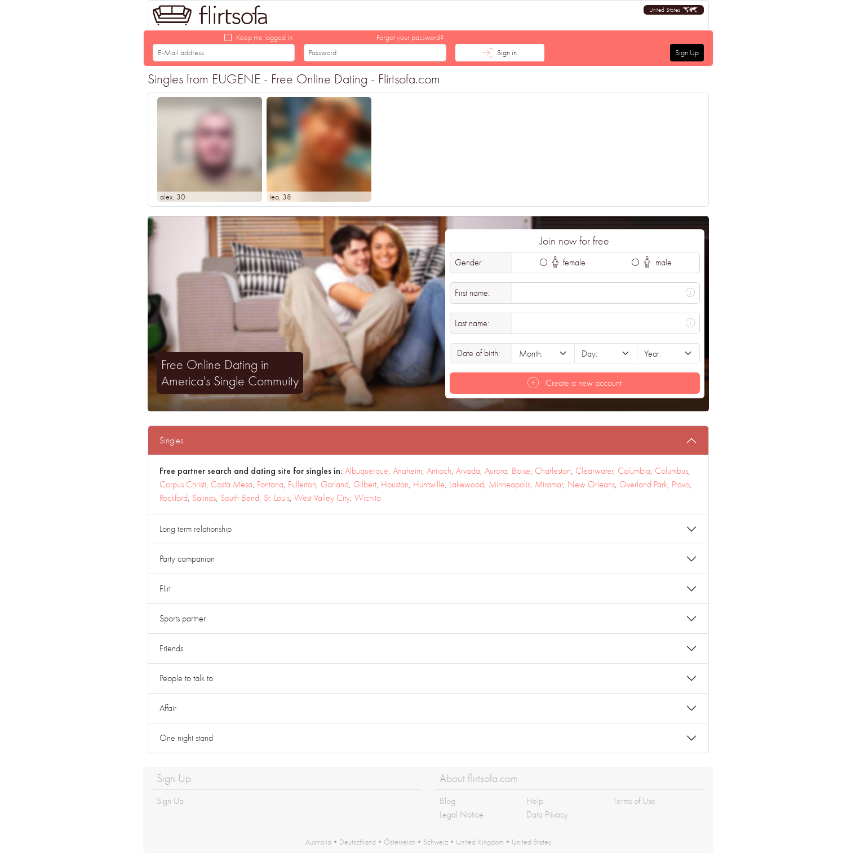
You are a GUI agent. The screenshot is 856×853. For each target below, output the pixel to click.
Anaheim (407, 471)
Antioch (439, 471)
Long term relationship (195, 529)
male (658, 262)
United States (531, 842)
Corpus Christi (182, 484)
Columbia (634, 471)
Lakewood (466, 484)
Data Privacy (547, 814)
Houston (395, 484)
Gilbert (364, 484)
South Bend (239, 498)
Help (534, 801)
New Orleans (591, 484)
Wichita (367, 498)
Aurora (496, 471)
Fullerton (302, 484)
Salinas (204, 498)
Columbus (671, 471)
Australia (318, 842)
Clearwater (594, 471)
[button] (674, 10)
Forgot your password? (410, 37)
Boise (521, 471)
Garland (335, 484)
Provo (681, 484)
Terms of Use (634, 801)
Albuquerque (366, 471)
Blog (447, 801)
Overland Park (643, 484)
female (569, 262)
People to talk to (186, 678)
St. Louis (277, 498)
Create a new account (574, 383)
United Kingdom (480, 842)
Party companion (187, 559)
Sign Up (687, 52)
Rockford (173, 498)
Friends (171, 648)
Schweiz (435, 842)
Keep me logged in (264, 37)
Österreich (399, 842)
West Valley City (322, 498)
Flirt (165, 588)
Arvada (468, 471)
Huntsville (429, 484)
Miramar (549, 484)
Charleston (553, 471)
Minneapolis (509, 484)
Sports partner (182, 618)
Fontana (270, 484)
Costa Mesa (231, 484)
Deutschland (357, 842)
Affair (167, 708)
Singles (171, 440)
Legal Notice (462, 814)
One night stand (186, 738)
